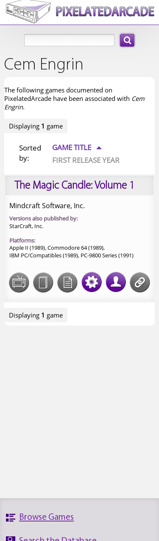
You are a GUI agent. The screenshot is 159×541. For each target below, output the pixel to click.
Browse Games (46, 517)
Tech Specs (91, 277)
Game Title (77, 147)
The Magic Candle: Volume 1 (74, 186)
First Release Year (86, 160)
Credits (116, 277)
